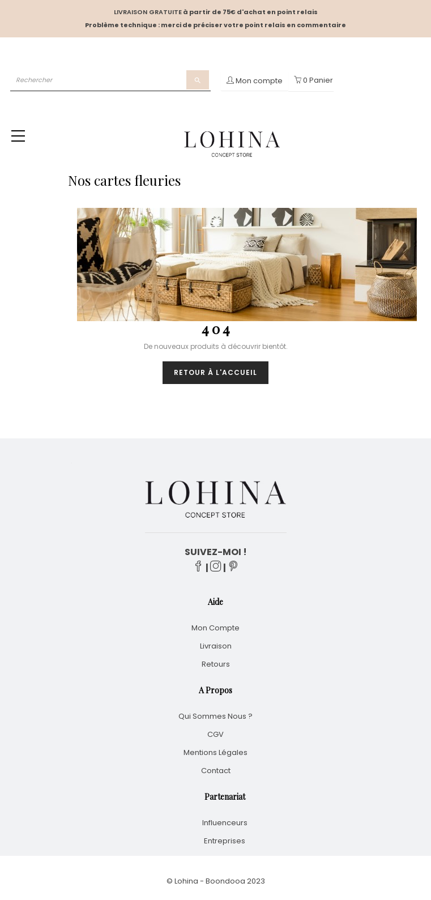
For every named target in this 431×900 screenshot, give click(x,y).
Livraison (216, 646)
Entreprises (224, 840)
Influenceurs (224, 822)
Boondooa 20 (231, 881)
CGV (215, 734)
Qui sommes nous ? (215, 716)
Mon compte (215, 627)
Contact (216, 770)
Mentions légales (215, 752)
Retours (216, 664)
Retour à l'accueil (215, 372)
